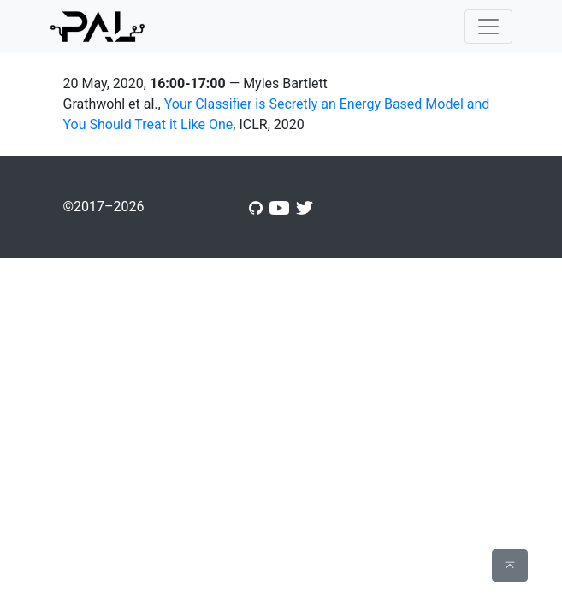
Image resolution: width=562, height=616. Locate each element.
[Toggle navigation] (488, 26)
